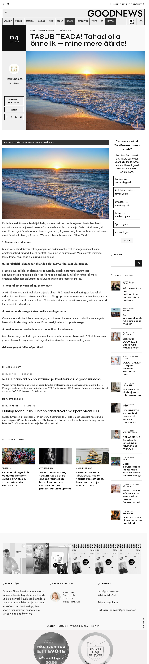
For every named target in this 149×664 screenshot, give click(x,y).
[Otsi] (138, 263)
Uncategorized (130, 432)
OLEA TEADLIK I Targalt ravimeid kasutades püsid (132, 368)
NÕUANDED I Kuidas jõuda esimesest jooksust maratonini (131, 416)
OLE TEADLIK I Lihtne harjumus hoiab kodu (132, 520)
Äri (10, 406)
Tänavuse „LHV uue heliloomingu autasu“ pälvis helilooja (132, 294)
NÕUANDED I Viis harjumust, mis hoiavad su (132, 392)
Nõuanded (127, 334)
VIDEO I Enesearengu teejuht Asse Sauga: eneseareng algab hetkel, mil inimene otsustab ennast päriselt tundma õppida (55, 480)
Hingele (40, 30)
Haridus (126, 310)
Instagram (126, 3)
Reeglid (62, 626)
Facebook (114, 3)
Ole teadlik (14, 102)
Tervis (125, 358)
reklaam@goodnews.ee (123, 610)
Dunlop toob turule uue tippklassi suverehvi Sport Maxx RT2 (50, 411)
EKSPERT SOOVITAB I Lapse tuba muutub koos (131, 343)
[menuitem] (8, 21)
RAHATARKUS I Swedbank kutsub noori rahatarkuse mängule (132, 443)
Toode (15, 406)
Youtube (136, 3)
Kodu (32, 30)
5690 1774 (68, 598)
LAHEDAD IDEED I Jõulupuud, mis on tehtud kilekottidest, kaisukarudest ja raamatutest (90, 479)
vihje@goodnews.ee (21, 614)
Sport (125, 406)
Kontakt (95, 626)
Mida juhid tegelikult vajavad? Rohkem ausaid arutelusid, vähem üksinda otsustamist (15, 479)
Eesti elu (12, 374)
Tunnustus (128, 284)
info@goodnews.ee (108, 591)
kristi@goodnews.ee (71, 601)
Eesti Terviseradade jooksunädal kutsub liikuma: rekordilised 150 (132, 469)
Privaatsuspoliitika (108, 602)
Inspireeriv (49, 30)
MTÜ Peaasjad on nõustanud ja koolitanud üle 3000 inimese (51, 379)
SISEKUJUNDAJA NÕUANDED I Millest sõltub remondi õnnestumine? (133, 496)
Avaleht (51, 626)
